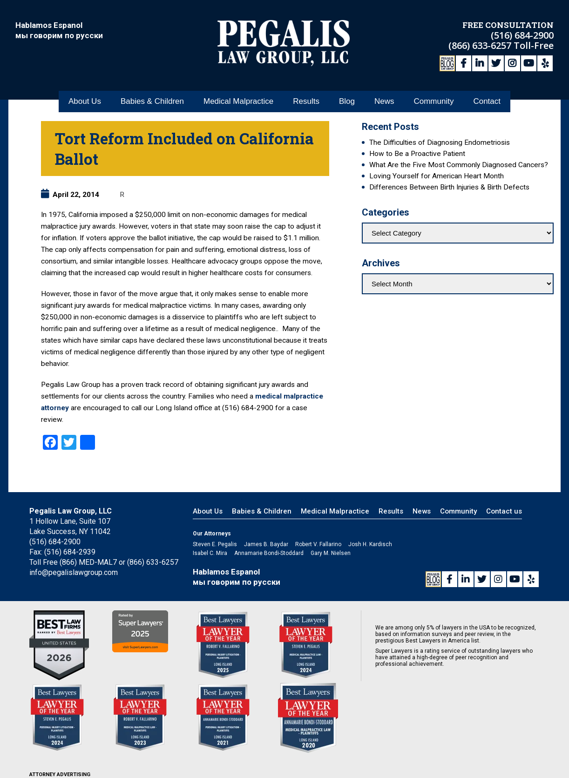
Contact (487, 101)
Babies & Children (152, 101)
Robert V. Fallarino (318, 544)
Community (433, 101)
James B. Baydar (266, 544)
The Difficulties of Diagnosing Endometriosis (439, 142)
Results (306, 101)
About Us (84, 101)
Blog (347, 101)
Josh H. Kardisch (370, 544)
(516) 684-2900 (522, 35)
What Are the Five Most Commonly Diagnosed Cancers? (458, 165)
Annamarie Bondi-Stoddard (269, 553)
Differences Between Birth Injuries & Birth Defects (449, 187)
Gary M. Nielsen (331, 553)
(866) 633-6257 (481, 45)
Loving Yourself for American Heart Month (436, 176)
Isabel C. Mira (210, 553)
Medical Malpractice (238, 101)
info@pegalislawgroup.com (73, 572)
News (384, 101)
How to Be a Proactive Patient (417, 153)
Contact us (504, 511)
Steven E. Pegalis (215, 544)
